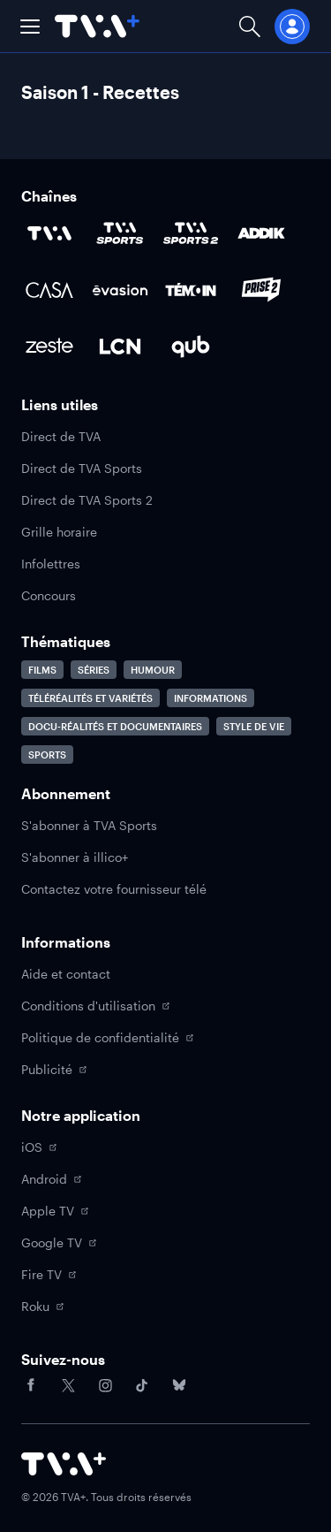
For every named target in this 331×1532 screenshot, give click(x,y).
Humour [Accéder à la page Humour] (153, 669)
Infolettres (50, 563)
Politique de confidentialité (107, 1037)
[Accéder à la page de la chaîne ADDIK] (261, 233)
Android (51, 1178)
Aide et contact (65, 973)
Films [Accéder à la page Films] (42, 669)
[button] (30, 26)
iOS (38, 1147)
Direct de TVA (61, 436)
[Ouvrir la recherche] (250, 26)
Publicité (54, 1069)
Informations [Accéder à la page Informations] (210, 698)
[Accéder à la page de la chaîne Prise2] (261, 290)
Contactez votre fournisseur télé (114, 888)
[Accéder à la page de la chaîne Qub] (190, 346)
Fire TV (48, 1274)
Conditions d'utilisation (95, 1005)
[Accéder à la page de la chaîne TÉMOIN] (190, 290)
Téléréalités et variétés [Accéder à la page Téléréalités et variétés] (90, 698)
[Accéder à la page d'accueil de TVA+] (63, 1463)
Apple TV (54, 1210)
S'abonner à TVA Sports (89, 825)
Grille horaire (59, 531)
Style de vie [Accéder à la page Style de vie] (253, 726)
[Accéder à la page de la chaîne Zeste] (49, 346)
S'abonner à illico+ (74, 857)
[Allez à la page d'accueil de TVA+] (97, 26)
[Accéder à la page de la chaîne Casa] (49, 290)
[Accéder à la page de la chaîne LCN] (120, 346)
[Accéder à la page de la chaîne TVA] (49, 233)
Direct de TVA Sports (81, 468)
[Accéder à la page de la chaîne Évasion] (120, 290)
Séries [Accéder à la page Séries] (93, 669)
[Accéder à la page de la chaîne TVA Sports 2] (190, 233)
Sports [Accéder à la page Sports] (47, 754)
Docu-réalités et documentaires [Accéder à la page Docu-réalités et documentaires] (115, 726)
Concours (48, 595)
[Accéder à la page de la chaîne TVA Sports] (120, 233)
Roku (42, 1306)
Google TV (58, 1242)
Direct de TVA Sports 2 (87, 499)
